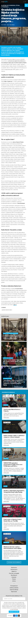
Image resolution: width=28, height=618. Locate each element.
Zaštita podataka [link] (14, 587)
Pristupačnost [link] (14, 585)
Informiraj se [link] (14, 569)
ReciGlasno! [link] (14, 575)
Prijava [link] (14, 579)
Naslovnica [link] (14, 567)
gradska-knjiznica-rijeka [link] (7, 309)
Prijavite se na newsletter (14, 595)
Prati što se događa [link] (14, 573)
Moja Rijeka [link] (12, 24)
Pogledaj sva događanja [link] (14, 562)
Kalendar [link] (14, 577)
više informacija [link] (14, 609)
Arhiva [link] (14, 581)
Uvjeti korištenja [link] (14, 589)
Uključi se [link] (14, 571)
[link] (26, 5)
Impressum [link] (14, 591)
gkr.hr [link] (15, 304)
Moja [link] (4, 1)
